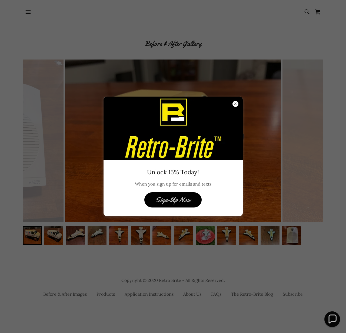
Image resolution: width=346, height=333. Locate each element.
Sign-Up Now (173, 200)
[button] (332, 319)
